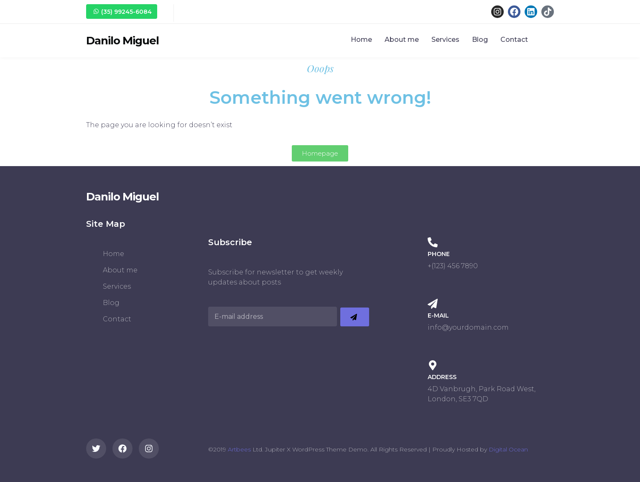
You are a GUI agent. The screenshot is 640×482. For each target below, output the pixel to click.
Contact (514, 40)
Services (445, 40)
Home (361, 40)
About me (402, 40)
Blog (480, 40)
